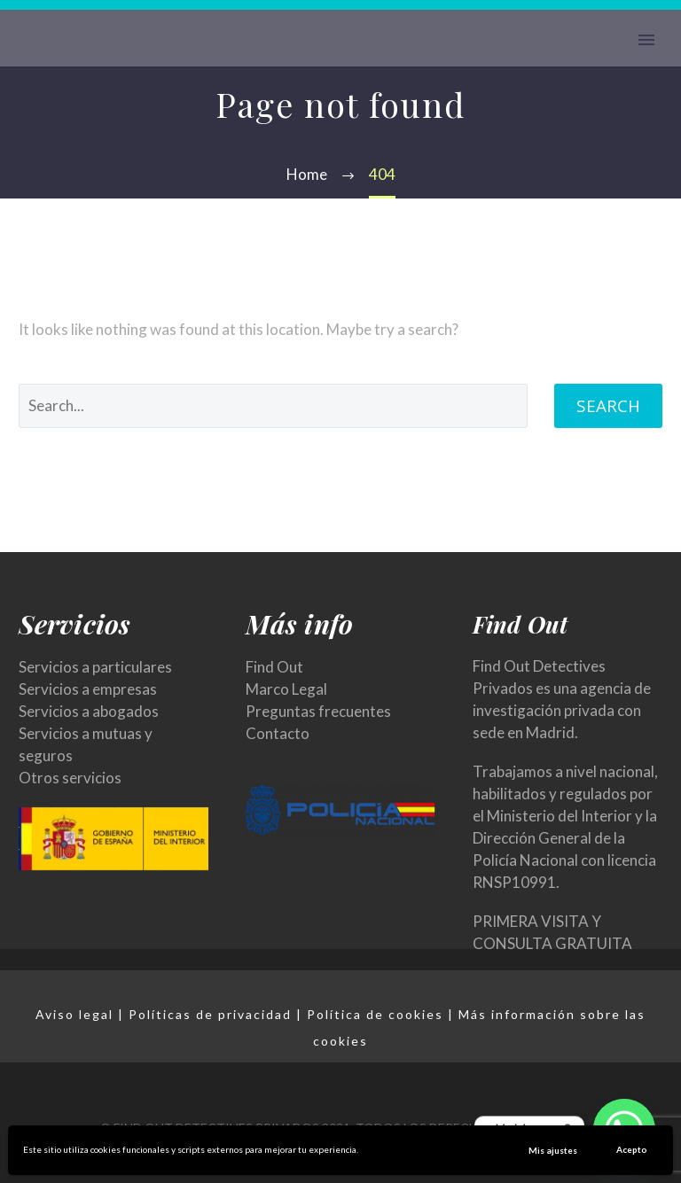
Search (608, 405)
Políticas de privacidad (210, 1014)
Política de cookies (375, 1014)
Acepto (631, 1149)
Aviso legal (74, 1014)
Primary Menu (646, 40)
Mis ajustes (552, 1150)
